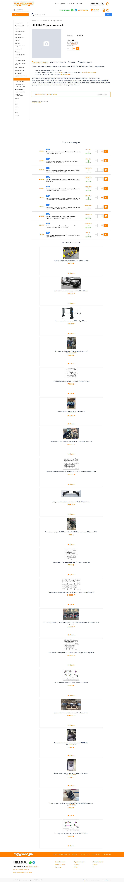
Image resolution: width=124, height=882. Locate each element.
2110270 (41, 151)
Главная (34, 20)
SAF (16, 110)
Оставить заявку (83, 10)
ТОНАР (17, 98)
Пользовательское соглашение (22, 872)
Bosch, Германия (19, 67)
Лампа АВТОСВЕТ (20, 84)
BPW (16, 113)
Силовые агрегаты (19, 31)
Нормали (17, 28)
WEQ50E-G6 (72, 805)
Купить (71, 273)
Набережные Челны (22, 11)
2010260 (41, 225)
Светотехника (18, 79)
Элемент (17, 51)
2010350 (41, 197)
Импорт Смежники (20, 54)
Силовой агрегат (19, 23)
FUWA (16, 107)
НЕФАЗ (17, 57)
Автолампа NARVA (20, 91)
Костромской (18, 49)
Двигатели (18, 34)
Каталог (17, 14)
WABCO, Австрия (19, 70)
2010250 (41, 206)
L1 (15, 101)
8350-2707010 (72, 744)
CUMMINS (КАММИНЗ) (21, 76)
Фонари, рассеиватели (19, 95)
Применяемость (85, 62)
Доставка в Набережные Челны (46, 94)
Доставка (63, 3)
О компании (71, 3)
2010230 (41, 216)
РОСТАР (17, 40)
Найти (108, 14)
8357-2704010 (72, 352)
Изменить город (102, 94)
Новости (96, 854)
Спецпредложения (20, 60)
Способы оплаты (58, 62)
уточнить (74, 43)
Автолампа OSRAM (20, 86)
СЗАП (16, 104)
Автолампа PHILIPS (20, 89)
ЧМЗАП (17, 115)
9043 (72, 624)
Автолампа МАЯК (20, 81)
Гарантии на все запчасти (21, 869)
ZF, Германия (18, 73)
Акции (57, 3)
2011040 (41, 188)
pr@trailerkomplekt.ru (89, 72)
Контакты (79, 3)
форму (61, 72)
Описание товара (40, 62)
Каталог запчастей (48, 3)
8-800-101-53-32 (97, 3)
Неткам (108, 880)
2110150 (42, 234)
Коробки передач (19, 37)
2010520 (41, 179)
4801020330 (72, 413)
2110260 (41, 160)
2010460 (41, 170)
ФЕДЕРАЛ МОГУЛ (19, 46)
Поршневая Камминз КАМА (20, 64)
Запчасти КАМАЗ (19, 26)
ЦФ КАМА (17, 43)
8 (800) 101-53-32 (66, 74)
